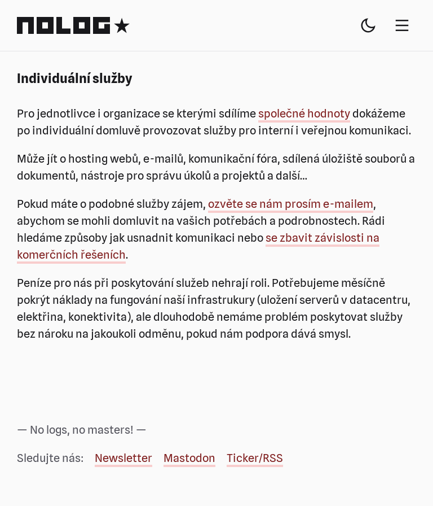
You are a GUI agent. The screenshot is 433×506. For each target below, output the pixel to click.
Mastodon (189, 458)
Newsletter (123, 458)
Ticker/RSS (255, 458)
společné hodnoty (304, 113)
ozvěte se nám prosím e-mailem (290, 204)
